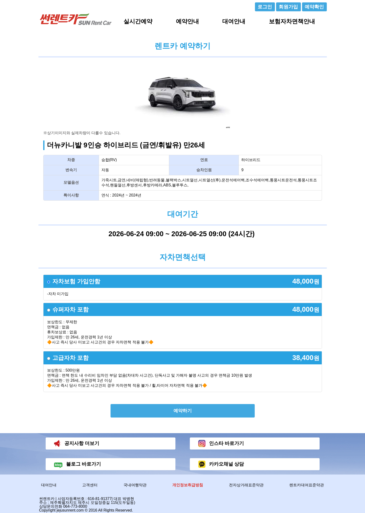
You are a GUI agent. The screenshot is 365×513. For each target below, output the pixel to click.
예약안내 (187, 21)
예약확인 (314, 6)
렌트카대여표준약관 (306, 485)
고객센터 (90, 485)
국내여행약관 (135, 485)
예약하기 (182, 410)
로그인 (265, 6)
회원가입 (288, 6)
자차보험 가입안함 (76, 281)
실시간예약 (138, 21)
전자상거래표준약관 (246, 485)
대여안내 (233, 21)
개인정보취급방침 (187, 485)
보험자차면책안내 (292, 21)
